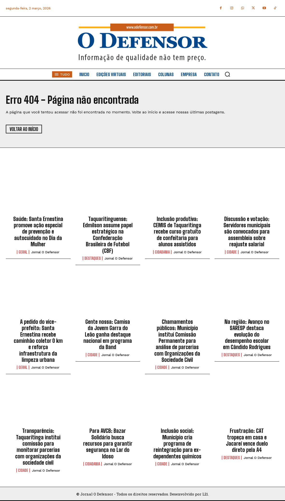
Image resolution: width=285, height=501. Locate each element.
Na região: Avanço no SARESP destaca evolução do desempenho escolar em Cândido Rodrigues (247, 335)
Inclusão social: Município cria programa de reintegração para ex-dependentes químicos (177, 444)
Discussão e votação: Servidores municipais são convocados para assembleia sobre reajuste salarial (247, 232)
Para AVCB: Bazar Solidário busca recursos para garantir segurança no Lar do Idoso (107, 444)
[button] (227, 74)
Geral (23, 252)
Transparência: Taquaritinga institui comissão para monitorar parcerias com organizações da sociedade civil (38, 447)
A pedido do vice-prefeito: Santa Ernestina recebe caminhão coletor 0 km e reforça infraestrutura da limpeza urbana (38, 341)
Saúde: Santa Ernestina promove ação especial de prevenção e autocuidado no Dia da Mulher (38, 232)
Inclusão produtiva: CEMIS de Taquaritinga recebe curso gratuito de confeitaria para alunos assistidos (177, 232)
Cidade (232, 252)
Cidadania (162, 252)
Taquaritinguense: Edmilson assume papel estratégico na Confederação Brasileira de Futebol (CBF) (108, 235)
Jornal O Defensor (45, 252)
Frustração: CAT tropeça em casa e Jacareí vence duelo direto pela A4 (247, 440)
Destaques (92, 258)
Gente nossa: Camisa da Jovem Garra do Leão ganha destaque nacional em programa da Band (107, 335)
